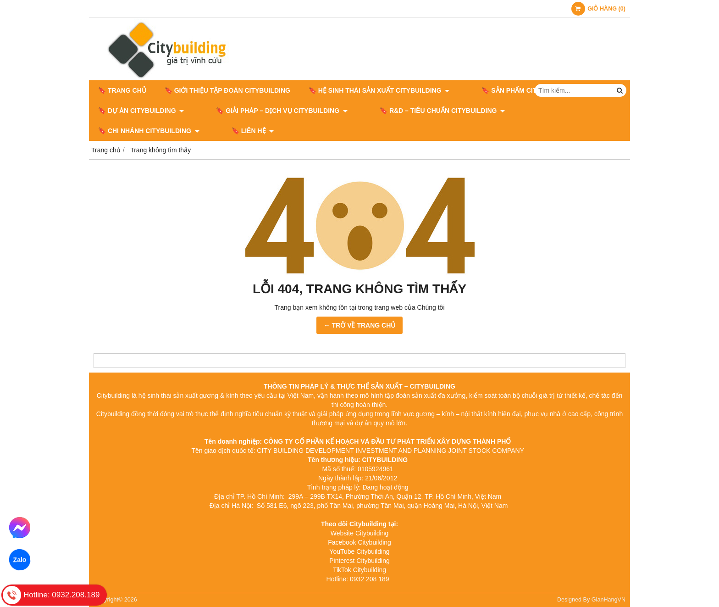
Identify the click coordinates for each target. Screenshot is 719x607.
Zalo (19, 560)
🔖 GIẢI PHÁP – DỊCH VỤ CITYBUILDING (268, 110)
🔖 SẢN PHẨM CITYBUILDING (517, 90)
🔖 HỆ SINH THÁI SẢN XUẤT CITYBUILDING (379, 90)
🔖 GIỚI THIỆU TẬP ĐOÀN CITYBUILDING (227, 90)
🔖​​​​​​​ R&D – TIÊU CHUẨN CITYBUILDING (414, 110)
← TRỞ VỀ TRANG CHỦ (360, 325)
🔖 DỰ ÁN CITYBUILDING (141, 110)
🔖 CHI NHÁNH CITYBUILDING (546, 110)
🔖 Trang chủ (122, 90)
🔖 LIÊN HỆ (119, 130)
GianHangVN (608, 599)
